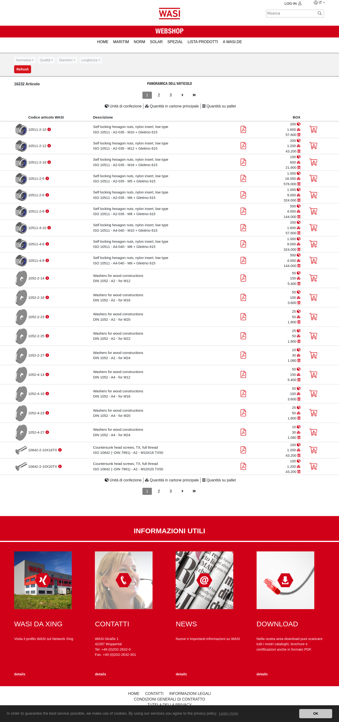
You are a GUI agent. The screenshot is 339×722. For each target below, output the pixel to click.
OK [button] (315, 713)
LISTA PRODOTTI (203, 42)
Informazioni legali (190, 694)
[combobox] (25, 60)
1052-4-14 (36, 375)
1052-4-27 (36, 432)
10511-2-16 (37, 162)
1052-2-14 (36, 278)
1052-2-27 (36, 355)
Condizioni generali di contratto (169, 699)
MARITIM (121, 42)
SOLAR (156, 42)
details (19, 674)
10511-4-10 (37, 228)
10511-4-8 (36, 260)
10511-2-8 (36, 211)
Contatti (154, 694)
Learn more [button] (228, 713)
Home (133, 694)
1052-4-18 (36, 394)
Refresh (22, 69)
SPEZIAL (175, 42)
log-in (293, 3)
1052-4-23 (36, 413)
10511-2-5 (36, 178)
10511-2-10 (37, 129)
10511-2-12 (37, 146)
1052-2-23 (36, 317)
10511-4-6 (36, 244)
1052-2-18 (36, 297)
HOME (102, 42)
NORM (139, 42)
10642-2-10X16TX (43, 450)
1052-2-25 (36, 336)
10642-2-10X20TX (43, 466)
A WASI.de (232, 42)
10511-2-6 (36, 195)
